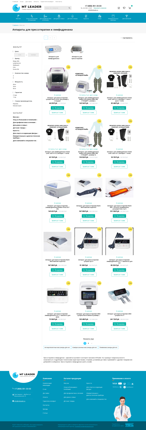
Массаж (18, 17)
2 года (15, 95)
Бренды (45, 409)
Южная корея (17, 106)
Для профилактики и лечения (45, 18)
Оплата (36, 1)
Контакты (59, 1)
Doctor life (16, 69)
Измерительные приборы (113, 18)
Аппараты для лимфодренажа (53, 57)
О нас (22, 1)
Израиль (15, 104)
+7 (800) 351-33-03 (93, 6)
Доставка (28, 1)
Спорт (100, 17)
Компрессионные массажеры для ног (84, 347)
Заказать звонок (100, 8)
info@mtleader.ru (93, 10)
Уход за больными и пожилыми (32, 18)
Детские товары (72, 17)
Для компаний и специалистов (25, 141)
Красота (86, 17)
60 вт (14, 84)
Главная (15, 1)
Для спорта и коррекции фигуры (25, 133)
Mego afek (16, 61)
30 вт (14, 86)
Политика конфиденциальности (84, 426)
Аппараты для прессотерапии (77, 57)
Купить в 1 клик (57, 112)
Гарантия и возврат (47, 1)
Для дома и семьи (59, 17)
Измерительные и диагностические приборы (26, 137)
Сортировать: (128, 38)
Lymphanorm (17, 63)
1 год (14, 97)
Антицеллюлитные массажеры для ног (57, 347)
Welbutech (16, 65)
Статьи (45, 413)
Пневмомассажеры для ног (108, 347)
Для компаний (126, 17)
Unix (14, 67)
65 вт (14, 88)
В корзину (57, 108)
